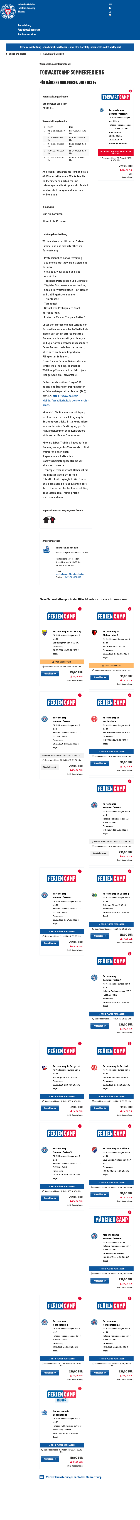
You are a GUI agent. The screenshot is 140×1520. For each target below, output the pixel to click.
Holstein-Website (26, 4)
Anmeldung (24, 25)
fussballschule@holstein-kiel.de (70, 574)
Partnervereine (27, 34)
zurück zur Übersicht (53, 54)
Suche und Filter (17, 54)
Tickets (21, 11)
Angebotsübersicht (29, 30)
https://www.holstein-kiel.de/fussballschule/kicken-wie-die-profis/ (66, 400)
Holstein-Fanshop (26, 8)
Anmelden (50, 673)
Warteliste (49, 767)
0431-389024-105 (73, 577)
